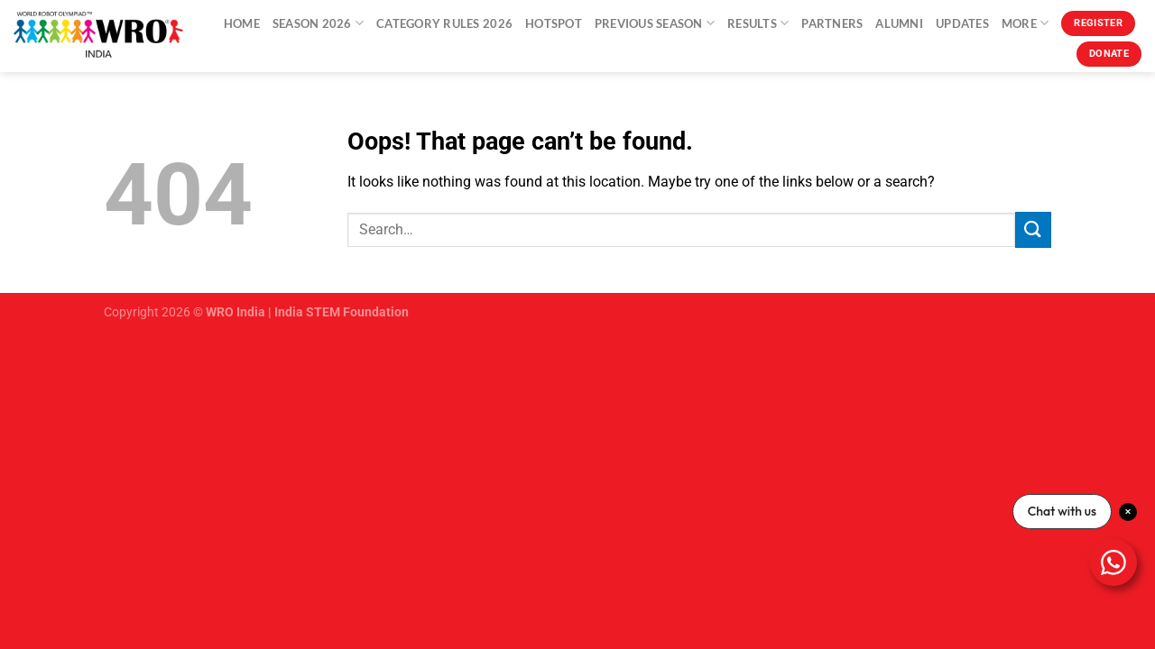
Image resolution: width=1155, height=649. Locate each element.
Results (758, 23)
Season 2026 (318, 23)
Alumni (899, 23)
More (1025, 23)
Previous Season (655, 23)
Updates (962, 23)
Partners (832, 23)
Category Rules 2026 (444, 23)
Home (242, 23)
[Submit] (1033, 229)
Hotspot (553, 23)
